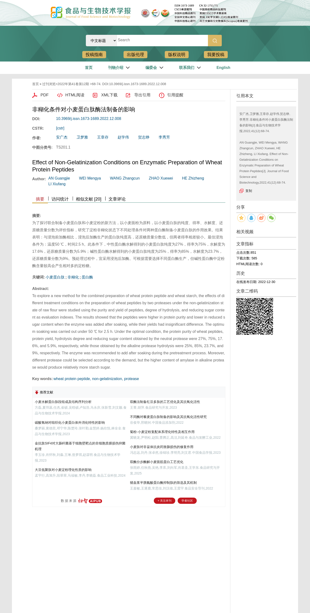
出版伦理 (135, 54)
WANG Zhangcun (125, 178)
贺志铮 (144, 137)
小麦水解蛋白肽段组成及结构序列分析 (63, 402)
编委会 (151, 68)
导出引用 (142, 95)
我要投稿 (215, 54)
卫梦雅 (82, 137)
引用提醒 (175, 95)
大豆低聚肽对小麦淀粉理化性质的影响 (63, 470)
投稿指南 (94, 54)
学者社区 (187, 500)
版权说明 (176, 54)
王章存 (102, 137)
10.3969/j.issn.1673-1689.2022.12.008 (88, 119)
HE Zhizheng (193, 178)
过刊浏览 (49, 84)
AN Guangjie (59, 178)
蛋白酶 (87, 277)
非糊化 (73, 277)
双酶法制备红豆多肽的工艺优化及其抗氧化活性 (165, 402)
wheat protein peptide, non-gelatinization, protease (96, 379)
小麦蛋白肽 (55, 277)
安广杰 (61, 137)
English (223, 68)
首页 (89, 68)
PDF (45, 95)
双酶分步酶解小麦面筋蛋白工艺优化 (156, 462)
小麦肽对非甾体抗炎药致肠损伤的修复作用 (161, 447)
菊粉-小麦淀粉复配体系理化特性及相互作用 (162, 432)
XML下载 (109, 95)
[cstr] (60, 128)
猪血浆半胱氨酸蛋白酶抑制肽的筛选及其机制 (163, 482)
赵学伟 (123, 137)
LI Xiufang (57, 184)
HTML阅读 (74, 95)
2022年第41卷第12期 (73, 84)
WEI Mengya (90, 178)
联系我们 (186, 68)
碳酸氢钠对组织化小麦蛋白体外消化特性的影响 (70, 422)
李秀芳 (164, 137)
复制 (248, 191)
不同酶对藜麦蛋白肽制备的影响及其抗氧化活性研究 (168, 417)
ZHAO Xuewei (161, 178)
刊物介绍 (115, 68)
